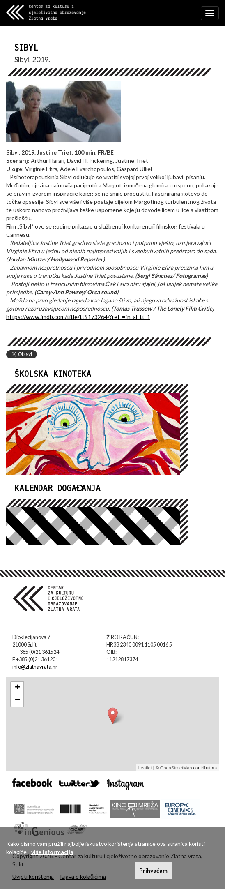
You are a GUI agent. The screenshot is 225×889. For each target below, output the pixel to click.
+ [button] (17, 688)
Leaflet (145, 767)
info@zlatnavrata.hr (34, 667)
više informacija (52, 851)
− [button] (17, 700)
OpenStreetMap (176, 767)
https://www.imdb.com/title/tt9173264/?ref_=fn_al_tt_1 (78, 316)
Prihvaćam (153, 870)
